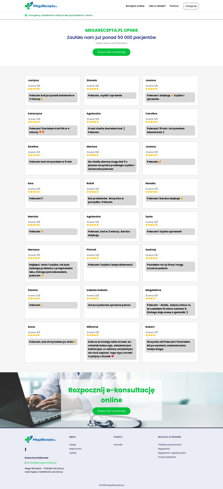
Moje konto (75, 448)
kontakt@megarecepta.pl (41, 462)
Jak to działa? (157, 6)
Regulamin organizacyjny (172, 453)
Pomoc (174, 6)
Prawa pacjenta (167, 457)
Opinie (72, 453)
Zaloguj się (191, 6)
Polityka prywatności (169, 444)
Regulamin (164, 448)
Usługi (72, 444)
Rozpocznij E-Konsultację (111, 52)
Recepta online (135, 6)
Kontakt (118, 444)
